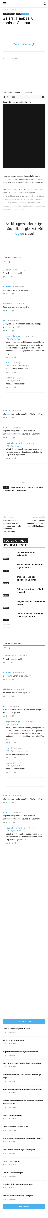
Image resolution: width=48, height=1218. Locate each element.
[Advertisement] (25, 966)
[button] (44, 3)
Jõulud (19, 14)
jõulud (30, 487)
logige (19, 234)
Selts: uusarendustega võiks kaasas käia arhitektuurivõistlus (22, 1138)
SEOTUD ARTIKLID (15, 540)
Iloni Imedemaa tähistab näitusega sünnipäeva (18, 1196)
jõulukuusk (39, 487)
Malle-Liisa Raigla (24, 44)
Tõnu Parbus (21, 490)
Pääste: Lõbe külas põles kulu (12, 1115)
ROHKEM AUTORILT (16, 545)
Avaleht (5, 10)
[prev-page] (4, 626)
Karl (18, 339)
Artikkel (13, 10)
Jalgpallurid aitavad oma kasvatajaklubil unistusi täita (20, 1052)
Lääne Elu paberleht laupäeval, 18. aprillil (16, 1029)
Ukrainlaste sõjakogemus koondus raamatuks (18, 1184)
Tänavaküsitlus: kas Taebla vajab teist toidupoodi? (19, 1150)
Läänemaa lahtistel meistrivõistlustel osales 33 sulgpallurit (22, 1063)
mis (18, 381)
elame (19, 446)
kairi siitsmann (9, 490)
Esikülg (12, 14)
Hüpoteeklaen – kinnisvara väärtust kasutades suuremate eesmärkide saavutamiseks (12, 526)
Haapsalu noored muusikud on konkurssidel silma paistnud (22, 1089)
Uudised (25, 14)
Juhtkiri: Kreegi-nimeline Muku (13, 1040)
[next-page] (8, 626)
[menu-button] (4, 3)
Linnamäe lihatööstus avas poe (13, 1173)
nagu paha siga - (23, 365)
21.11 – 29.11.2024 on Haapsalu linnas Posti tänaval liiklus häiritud (36, 523)
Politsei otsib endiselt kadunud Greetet (15, 1127)
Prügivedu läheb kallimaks (11, 1161)
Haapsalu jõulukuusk (18, 487)
